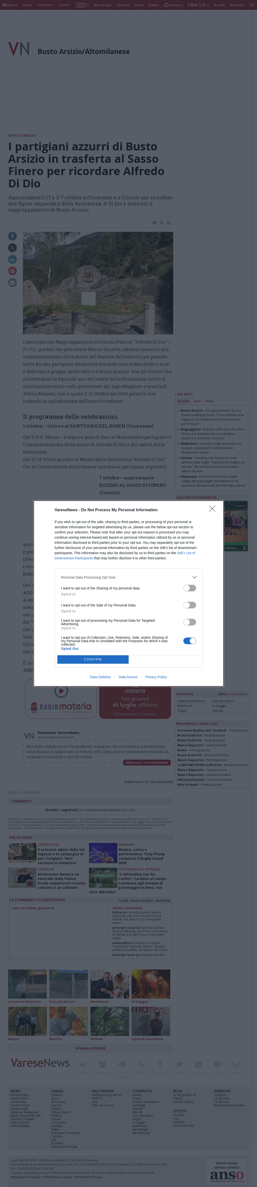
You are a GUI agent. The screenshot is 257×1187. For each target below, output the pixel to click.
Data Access (128, 677)
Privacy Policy (156, 677)
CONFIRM (93, 659)
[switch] (189, 588)
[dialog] (128, 593)
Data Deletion (100, 677)
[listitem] (128, 577)
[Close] (214, 510)
